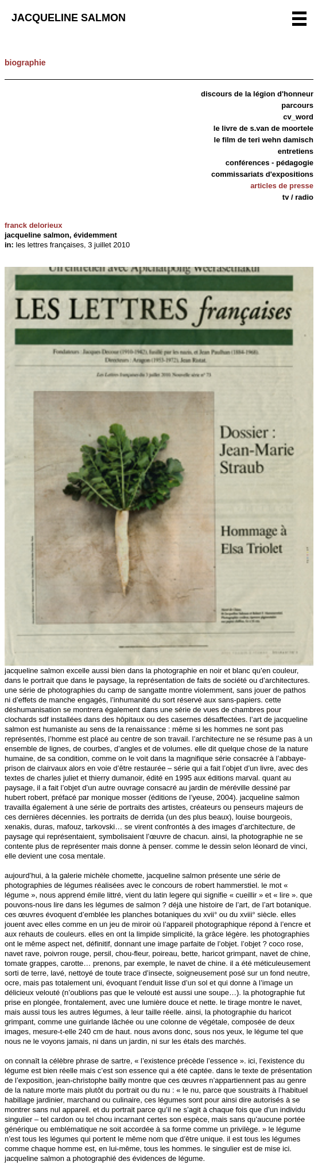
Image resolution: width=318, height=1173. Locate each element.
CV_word (298, 116)
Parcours (297, 105)
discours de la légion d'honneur (257, 94)
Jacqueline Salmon (68, 18)
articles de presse (281, 185)
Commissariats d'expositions (262, 174)
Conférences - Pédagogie (269, 162)
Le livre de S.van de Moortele (263, 128)
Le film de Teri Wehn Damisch (263, 139)
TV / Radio (297, 197)
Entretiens (295, 151)
